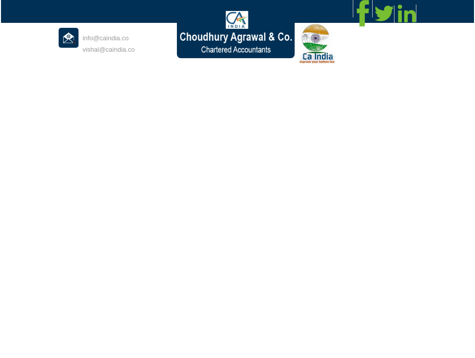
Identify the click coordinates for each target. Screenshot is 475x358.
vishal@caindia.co (108, 49)
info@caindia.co (105, 38)
